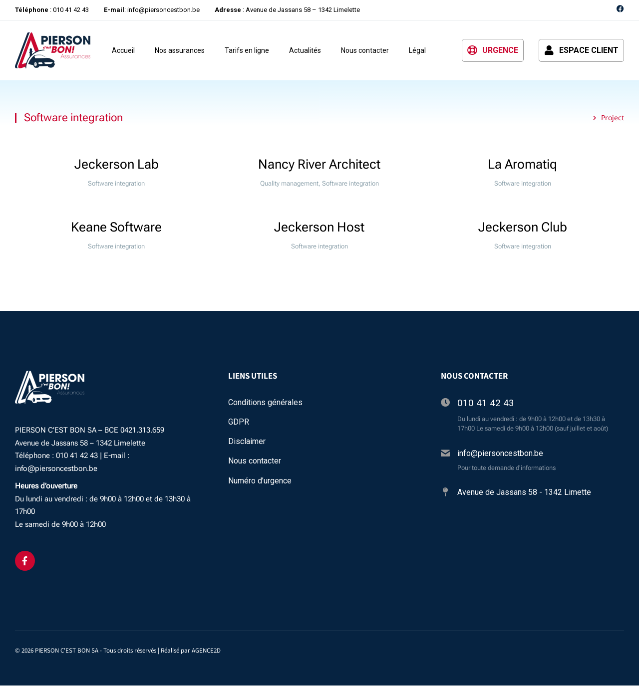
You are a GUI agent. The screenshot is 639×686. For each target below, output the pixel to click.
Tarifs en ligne (247, 50)
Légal (417, 50)
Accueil (123, 50)
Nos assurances (180, 50)
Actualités (305, 50)
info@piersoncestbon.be (500, 453)
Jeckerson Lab (116, 164)
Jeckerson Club (522, 227)
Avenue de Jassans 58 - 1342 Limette (524, 492)
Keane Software (116, 227)
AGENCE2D (206, 650)
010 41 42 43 (485, 403)
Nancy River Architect (319, 164)
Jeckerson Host (319, 227)
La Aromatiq (522, 164)
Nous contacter (365, 50)
